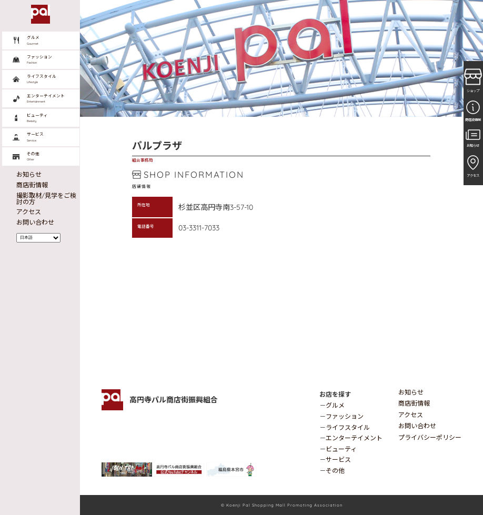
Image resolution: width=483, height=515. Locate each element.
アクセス (410, 415)
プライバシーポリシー (429, 437)
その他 (335, 470)
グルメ (335, 405)
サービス (338, 459)
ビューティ (341, 449)
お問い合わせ (417, 426)
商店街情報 (414, 403)
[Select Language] (38, 238)
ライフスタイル (348, 427)
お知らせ (411, 392)
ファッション (345, 416)
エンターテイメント (354, 438)
